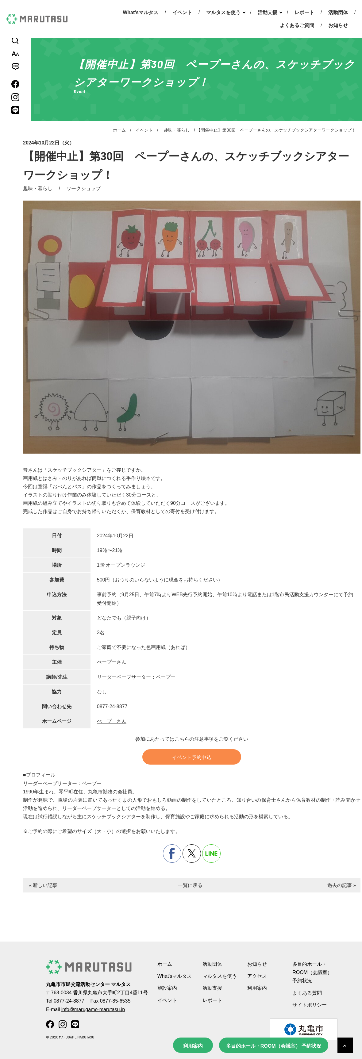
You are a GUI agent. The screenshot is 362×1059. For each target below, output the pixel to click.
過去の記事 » (341, 885)
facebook (172, 853)
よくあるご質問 (297, 25)
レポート (304, 12)
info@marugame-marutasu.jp (93, 1009)
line (211, 853)
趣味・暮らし (177, 130)
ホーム (119, 130)
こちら (182, 739)
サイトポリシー (309, 1004)
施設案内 (167, 988)
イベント (182, 12)
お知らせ (338, 25)
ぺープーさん (111, 721)
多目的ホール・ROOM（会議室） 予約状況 (273, 1046)
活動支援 (267, 12)
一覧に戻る (190, 885)
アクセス (257, 976)
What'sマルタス (140, 12)
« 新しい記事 (43, 885)
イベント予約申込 (191, 757)
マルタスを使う (223, 12)
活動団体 (338, 12)
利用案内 (193, 1046)
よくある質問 (307, 993)
